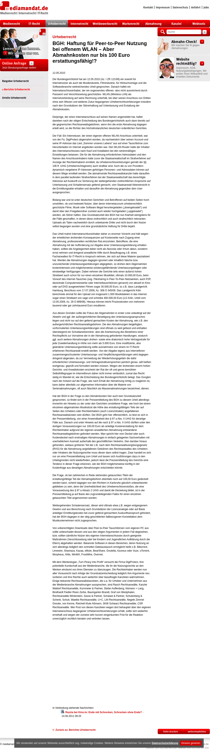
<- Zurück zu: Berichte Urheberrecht (74, 729)
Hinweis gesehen (190, 743)
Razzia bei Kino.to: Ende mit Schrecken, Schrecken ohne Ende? (103, 712)
